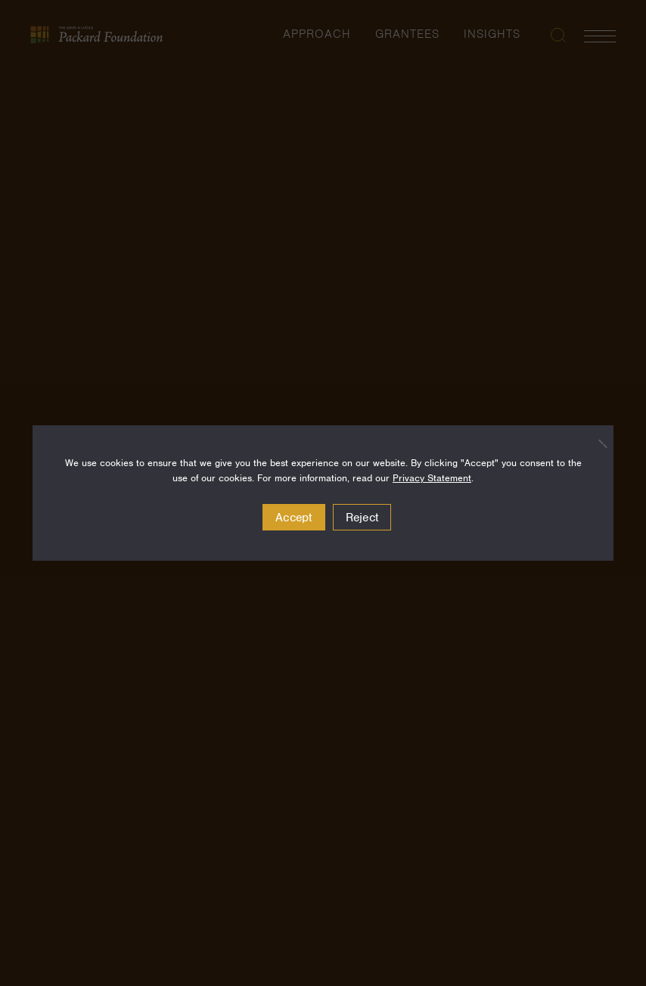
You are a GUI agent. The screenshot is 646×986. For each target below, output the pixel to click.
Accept (293, 517)
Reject (362, 517)
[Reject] (594, 443)
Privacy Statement (432, 477)
